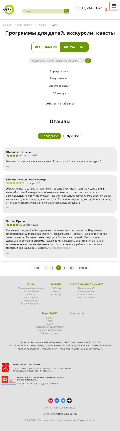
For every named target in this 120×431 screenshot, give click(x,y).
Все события (46, 47)
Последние (49, 136)
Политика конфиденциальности (60, 407)
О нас (31, 284)
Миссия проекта (30, 291)
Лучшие (73, 136)
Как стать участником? (86, 284)
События (56, 288)
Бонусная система (86, 297)
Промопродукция (49, 333)
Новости (30, 294)
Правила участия (85, 291)
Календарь (56, 294)
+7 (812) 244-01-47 (88, 8)
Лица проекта (31, 297)
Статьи (49, 317)
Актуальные (74, 47)
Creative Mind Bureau (65, 413)
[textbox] (60, 78)
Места (56, 291)
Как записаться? (86, 288)
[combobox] (60, 78)
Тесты (49, 320)
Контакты (77, 313)
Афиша (56, 284)
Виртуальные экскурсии (49, 329)
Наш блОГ (49, 313)
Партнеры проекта (30, 303)
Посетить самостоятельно (49, 326)
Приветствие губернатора (30, 288)
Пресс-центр (30, 300)
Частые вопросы (85, 294)
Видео (49, 323)
